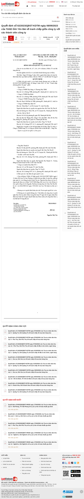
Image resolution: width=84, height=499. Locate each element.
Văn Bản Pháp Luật (6, 497)
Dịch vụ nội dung (26, 470)
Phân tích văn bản (26, 461)
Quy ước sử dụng (45, 464)
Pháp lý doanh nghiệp (27, 464)
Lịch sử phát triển (7, 461)
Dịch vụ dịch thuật (26, 467)
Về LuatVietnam (31, 2)
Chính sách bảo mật (46, 467)
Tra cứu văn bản (26, 458)
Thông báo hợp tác (46, 475)
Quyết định (50, 6)
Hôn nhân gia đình (13, 409)
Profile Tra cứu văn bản (9, 464)
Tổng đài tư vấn (26, 473)
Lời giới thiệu (6, 458)
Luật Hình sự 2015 (35, 497)
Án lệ (41, 6)
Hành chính (69, 31)
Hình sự (68, 24)
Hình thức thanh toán (46, 461)
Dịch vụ (58, 2)
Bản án (34, 6)
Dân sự (68, 22)
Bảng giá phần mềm (46, 458)
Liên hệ (5, 467)
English (64, 2)
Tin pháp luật (76, 6)
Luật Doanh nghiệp (17, 497)
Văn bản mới (63, 6)
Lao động (68, 33)
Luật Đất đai (26, 497)
